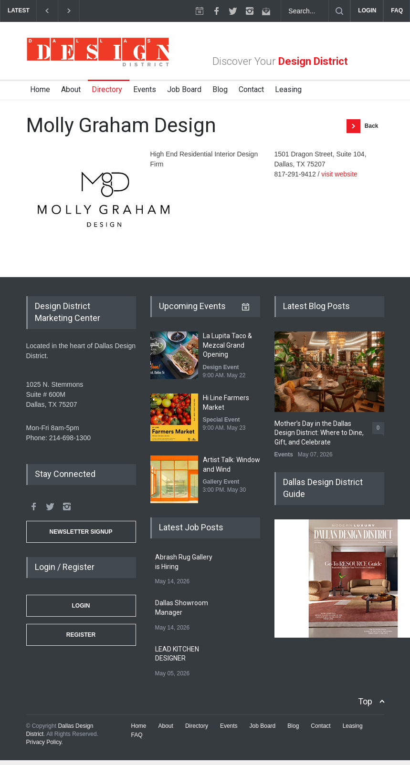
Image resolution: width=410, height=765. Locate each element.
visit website (339, 174)
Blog (220, 89)
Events (144, 89)
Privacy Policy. (44, 742)
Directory (107, 89)
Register (80, 634)
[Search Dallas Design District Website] (305, 11)
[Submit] (339, 11)
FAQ (397, 10)
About (71, 89)
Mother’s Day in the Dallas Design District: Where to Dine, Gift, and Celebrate (319, 433)
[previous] (47, 11)
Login (81, 605)
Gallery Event (221, 481)
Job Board (184, 89)
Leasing (288, 89)
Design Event (221, 367)
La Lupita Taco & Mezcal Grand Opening (227, 345)
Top (365, 701)
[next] (69, 11)
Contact (251, 89)
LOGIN (367, 10)
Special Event (221, 419)
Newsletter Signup (80, 531)
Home (40, 89)
